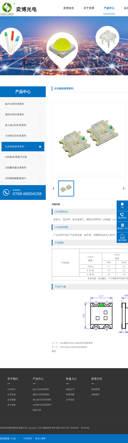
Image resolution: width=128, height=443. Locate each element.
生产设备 (11, 405)
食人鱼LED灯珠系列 (42, 400)
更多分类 (37, 410)
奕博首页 (68, 8)
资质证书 (70, 389)
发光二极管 (40, 438)
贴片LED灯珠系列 (41, 389)
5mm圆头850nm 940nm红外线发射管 (76, 343)
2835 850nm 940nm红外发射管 (73, 347)
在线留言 (95, 394)
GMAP (85, 428)
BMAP (75, 428)
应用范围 (70, 394)
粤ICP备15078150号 (61, 428)
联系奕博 (95, 389)
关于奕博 (89, 8)
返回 (54, 351)
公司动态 (70, 400)
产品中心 (109, 8)
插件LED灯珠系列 (41, 394)
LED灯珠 (28, 438)
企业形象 (11, 400)
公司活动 (11, 394)
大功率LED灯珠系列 (42, 405)
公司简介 (11, 389)
